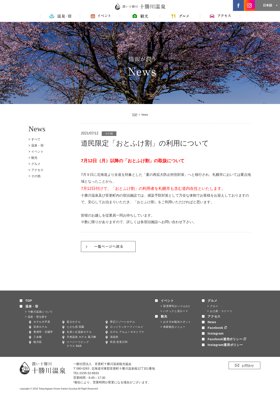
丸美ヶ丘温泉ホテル (79, 331)
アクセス (37, 170)
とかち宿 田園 (75, 326)
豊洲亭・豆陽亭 (43, 331)
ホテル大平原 (41, 321)
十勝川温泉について (40, 311)
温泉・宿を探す (37, 316)
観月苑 (37, 342)
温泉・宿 (37, 145)
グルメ (35, 164)
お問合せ (248, 365)
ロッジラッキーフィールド (126, 326)
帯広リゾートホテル (122, 321)
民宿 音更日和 (119, 342)
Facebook (215, 328)
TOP (134, 114)
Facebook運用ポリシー (225, 339)
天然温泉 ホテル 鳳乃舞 (81, 336)
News (212, 322)
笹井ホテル (40, 326)
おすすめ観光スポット (177, 321)
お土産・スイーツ (221, 311)
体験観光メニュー (174, 326)
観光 (34, 157)
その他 (35, 176)
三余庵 (37, 336)
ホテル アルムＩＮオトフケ (127, 331)
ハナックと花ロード (175, 311)
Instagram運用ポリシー (225, 345)
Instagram (216, 333)
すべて (35, 139)
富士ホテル (74, 321)
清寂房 (114, 336)
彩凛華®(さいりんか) (176, 306)
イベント (37, 151)
